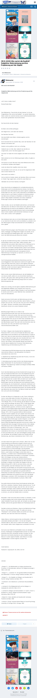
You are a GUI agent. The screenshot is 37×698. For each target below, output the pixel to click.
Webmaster (7, 72)
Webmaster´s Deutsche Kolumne (22, 74)
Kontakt (22, 692)
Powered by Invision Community (18, 695)
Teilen (9, 624)
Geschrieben (14, 82)
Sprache (15, 692)
